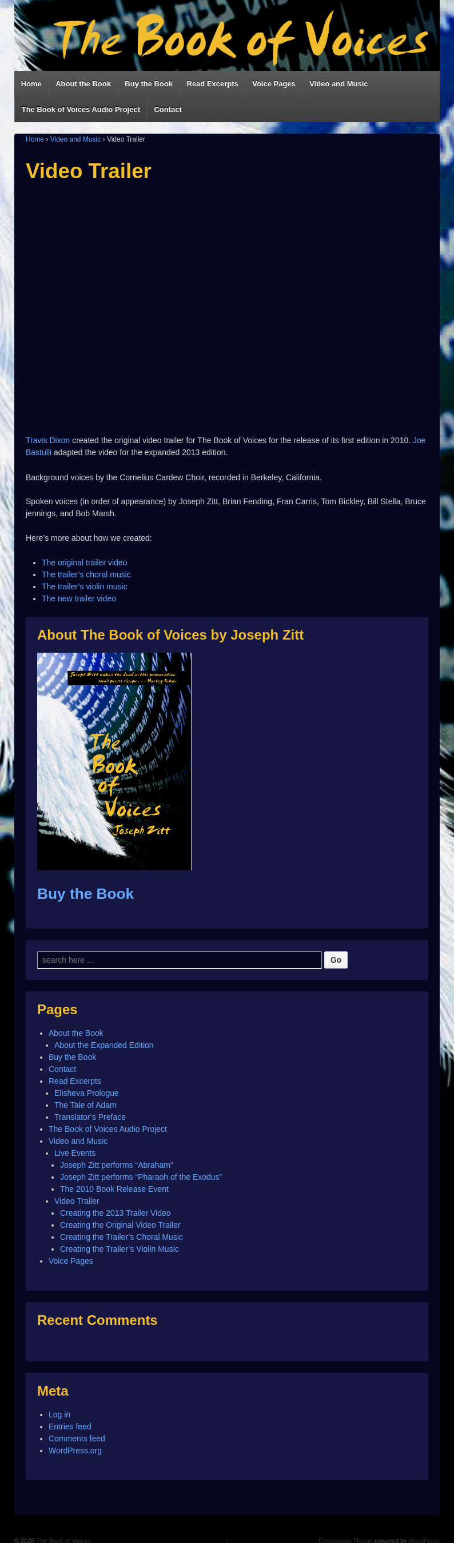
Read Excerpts (212, 83)
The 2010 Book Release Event (114, 1189)
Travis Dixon (48, 440)
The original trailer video (84, 562)
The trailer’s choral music (86, 574)
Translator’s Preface (90, 1117)
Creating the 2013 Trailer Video (115, 1212)
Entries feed (70, 1426)
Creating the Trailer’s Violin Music (119, 1248)
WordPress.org (75, 1450)
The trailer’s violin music (85, 586)
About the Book (83, 83)
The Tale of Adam (85, 1105)
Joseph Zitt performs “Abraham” (116, 1165)
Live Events (74, 1153)
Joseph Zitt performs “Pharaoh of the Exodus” (141, 1177)
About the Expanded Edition (104, 1045)
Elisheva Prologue (86, 1093)
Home (31, 83)
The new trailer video (79, 598)
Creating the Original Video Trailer (120, 1224)
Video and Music (338, 83)
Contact (167, 109)
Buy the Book (149, 83)
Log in (59, 1414)
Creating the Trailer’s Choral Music (121, 1236)
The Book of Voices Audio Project (81, 109)
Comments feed (77, 1438)
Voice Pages (274, 83)
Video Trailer (76, 1201)
